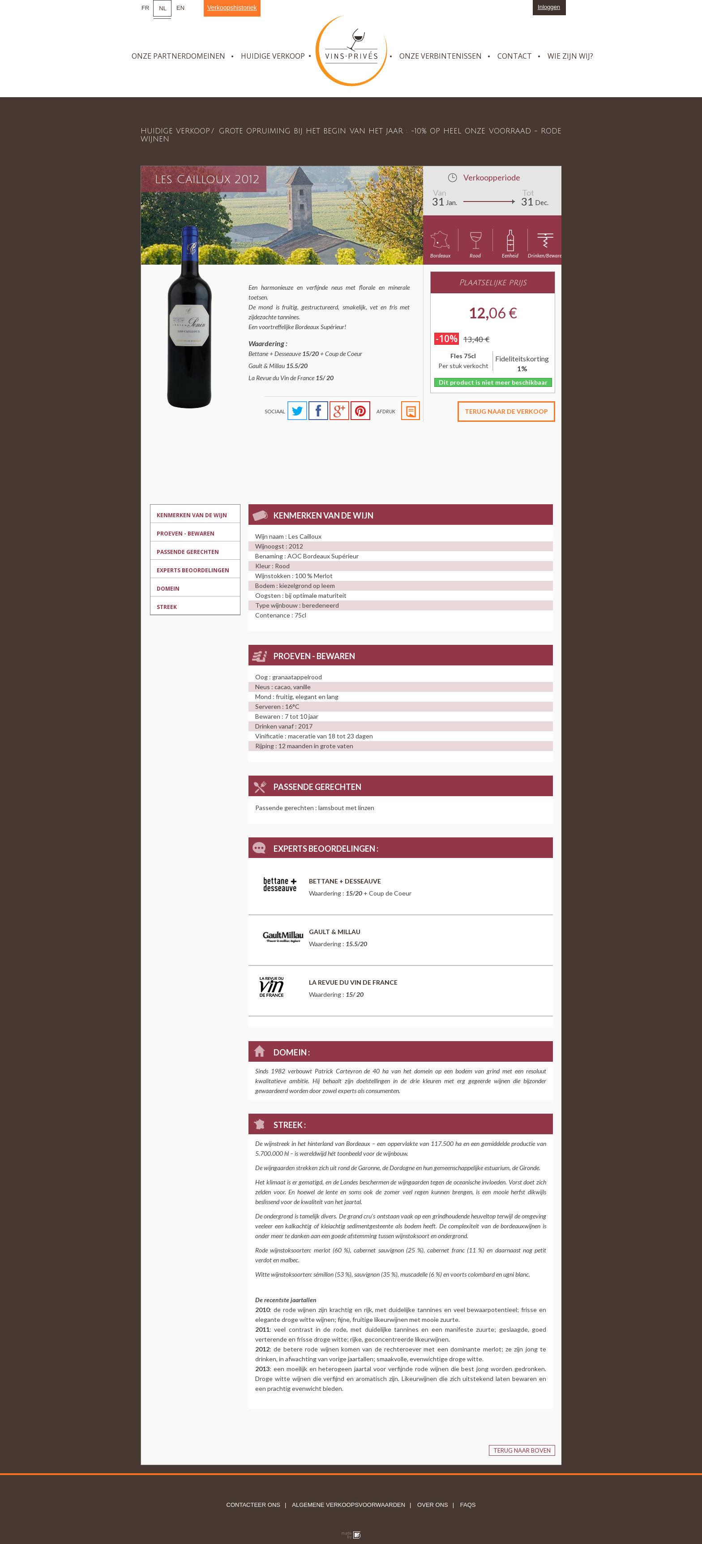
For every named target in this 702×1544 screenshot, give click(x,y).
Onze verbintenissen (440, 56)
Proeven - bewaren (185, 533)
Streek (167, 607)
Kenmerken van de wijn (192, 515)
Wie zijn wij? (570, 56)
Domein (168, 588)
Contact (514, 56)
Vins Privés (351, 51)
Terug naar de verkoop (506, 411)
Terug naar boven (522, 1450)
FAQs (466, 1504)
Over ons (431, 1504)
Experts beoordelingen (193, 570)
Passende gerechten (188, 552)
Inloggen (549, 7)
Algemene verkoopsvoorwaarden (348, 1504)
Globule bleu (351, 1535)
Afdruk (386, 411)
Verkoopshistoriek (232, 7)
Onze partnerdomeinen (178, 56)
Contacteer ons (253, 1504)
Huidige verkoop (273, 56)
